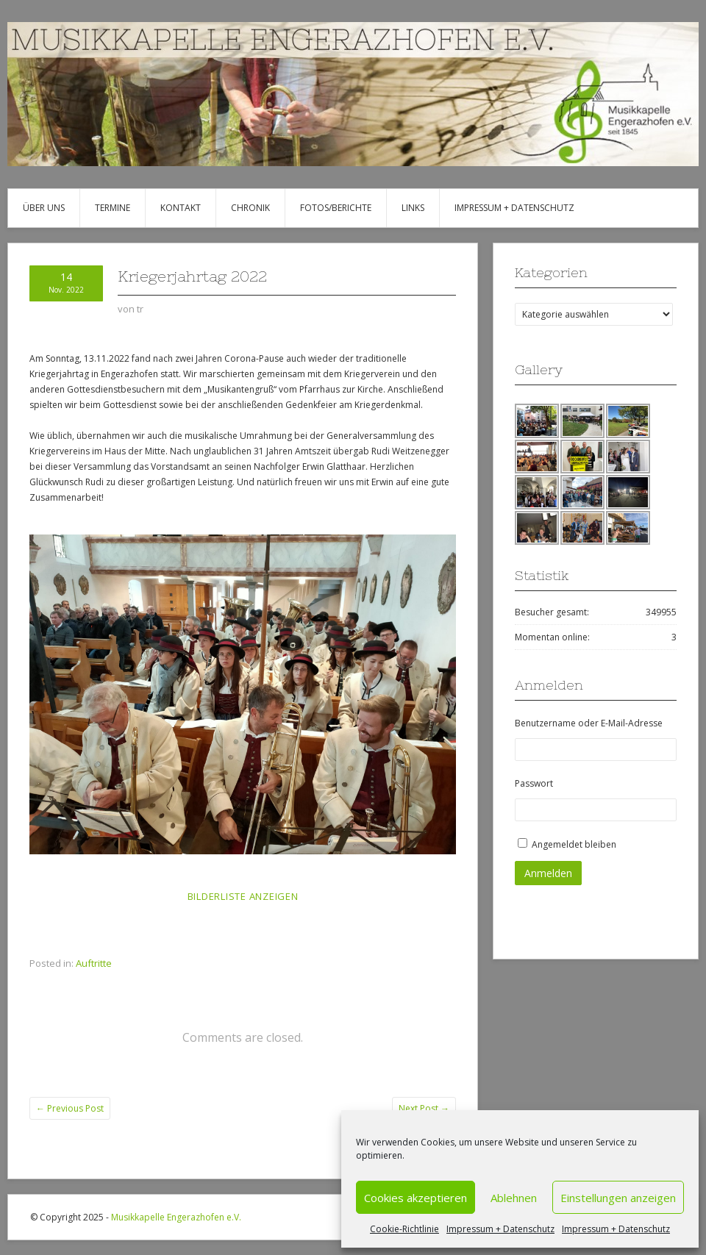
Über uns (44, 207)
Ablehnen (514, 1197)
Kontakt (180, 207)
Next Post (424, 1108)
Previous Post (70, 1108)
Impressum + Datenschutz (500, 1229)
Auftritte (94, 963)
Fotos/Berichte (335, 207)
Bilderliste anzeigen (243, 896)
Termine (112, 207)
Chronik (250, 207)
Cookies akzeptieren (415, 1197)
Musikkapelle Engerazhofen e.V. (176, 1217)
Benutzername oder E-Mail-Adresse (589, 723)
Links (413, 207)
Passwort (534, 783)
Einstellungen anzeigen (618, 1197)
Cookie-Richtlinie (404, 1229)
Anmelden (548, 873)
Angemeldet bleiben (574, 844)
